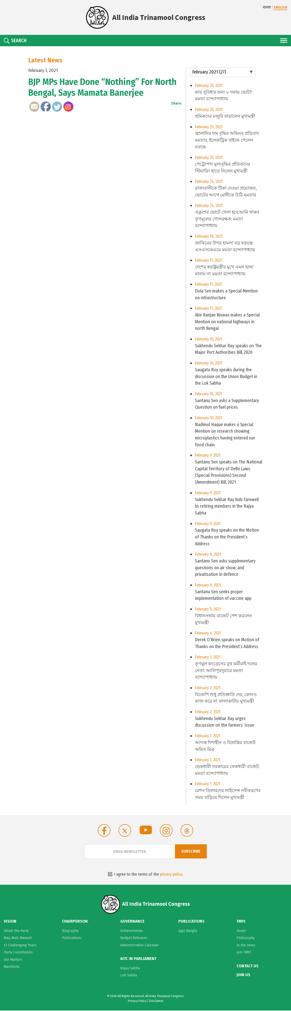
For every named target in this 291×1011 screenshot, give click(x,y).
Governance (132, 922)
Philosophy (246, 938)
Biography (70, 931)
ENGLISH (280, 7)
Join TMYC (244, 953)
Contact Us (247, 966)
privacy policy (171, 875)
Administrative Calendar (139, 946)
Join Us (243, 975)
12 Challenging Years (20, 946)
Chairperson (75, 922)
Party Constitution (18, 953)
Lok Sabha (128, 975)
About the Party (16, 931)
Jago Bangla (187, 931)
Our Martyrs (13, 960)
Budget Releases (133, 938)
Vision (10, 922)
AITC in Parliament (138, 959)
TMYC (241, 922)
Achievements (131, 931)
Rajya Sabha (130, 968)
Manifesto (11, 967)
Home (241, 931)
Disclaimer (156, 1001)
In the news (246, 946)
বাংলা (267, 7)
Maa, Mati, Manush (18, 938)
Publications (72, 938)
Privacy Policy (137, 1001)
